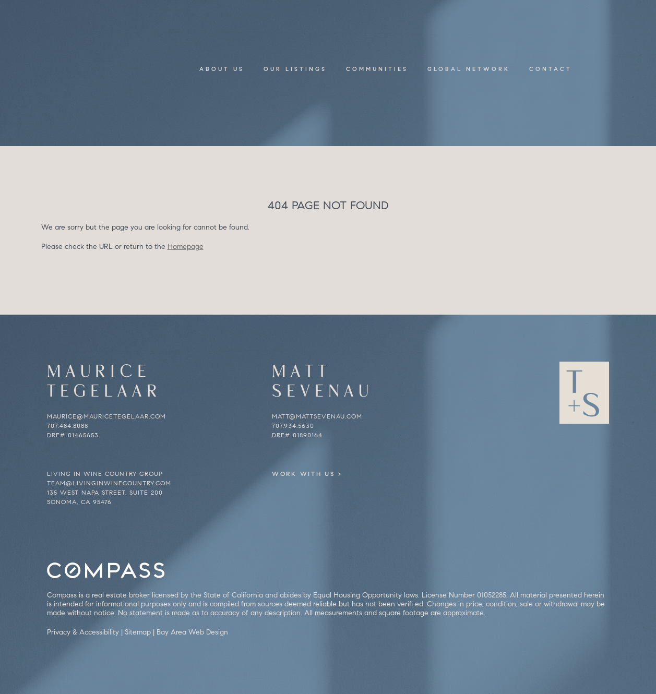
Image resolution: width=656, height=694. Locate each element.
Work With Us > (320, 473)
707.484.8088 (67, 425)
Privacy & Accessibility (83, 632)
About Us (221, 69)
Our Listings (295, 69)
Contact (550, 69)
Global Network (468, 69)
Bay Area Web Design (192, 632)
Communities (377, 69)
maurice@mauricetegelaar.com (106, 416)
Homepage (186, 246)
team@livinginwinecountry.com (109, 483)
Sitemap (138, 632)
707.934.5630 (293, 425)
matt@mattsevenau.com (317, 416)
